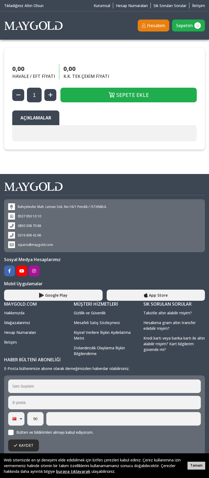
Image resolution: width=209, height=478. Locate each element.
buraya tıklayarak (73, 471)
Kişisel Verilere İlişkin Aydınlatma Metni (102, 335)
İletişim (198, 5)
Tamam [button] (196, 465)
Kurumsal (102, 5)
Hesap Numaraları (132, 5)
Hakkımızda (14, 312)
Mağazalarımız (17, 322)
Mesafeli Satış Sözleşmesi (97, 322)
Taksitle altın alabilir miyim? (167, 312)
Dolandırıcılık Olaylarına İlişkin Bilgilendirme (99, 350)
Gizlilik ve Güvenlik (90, 312)
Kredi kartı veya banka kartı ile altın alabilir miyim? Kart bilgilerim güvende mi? (174, 343)
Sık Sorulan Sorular (169, 5)
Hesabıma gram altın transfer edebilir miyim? (169, 325)
